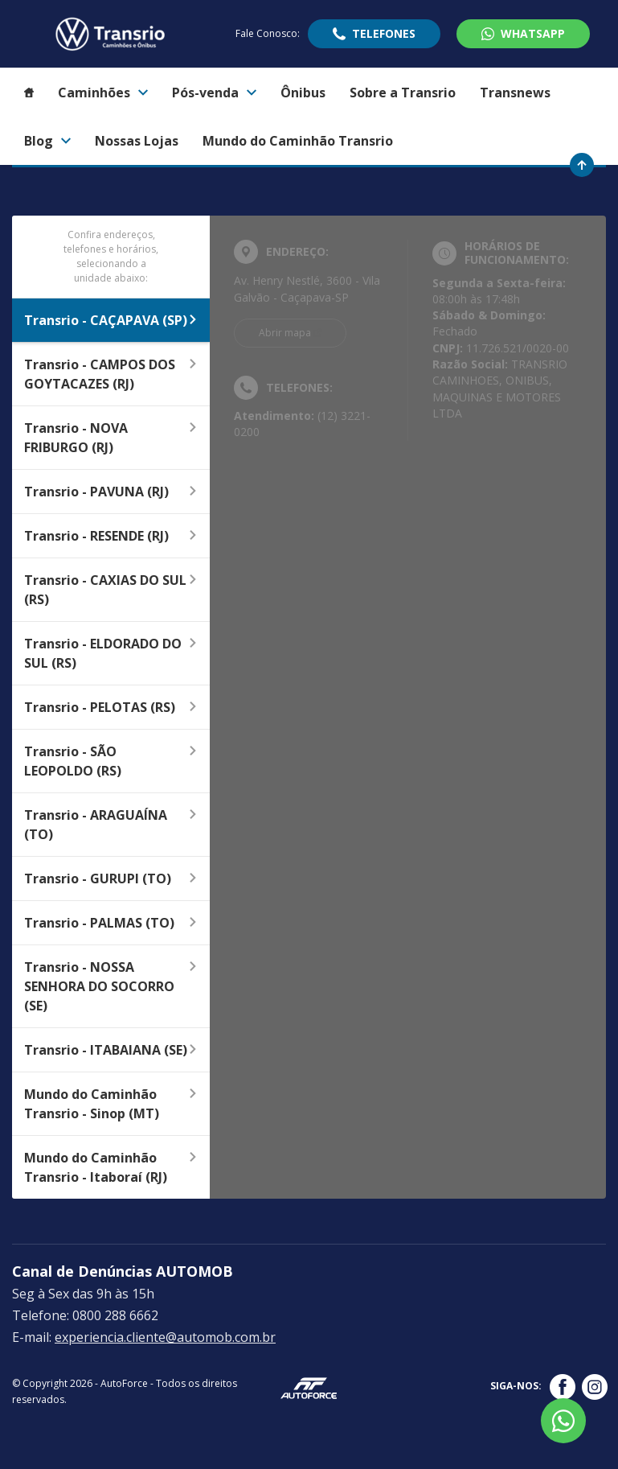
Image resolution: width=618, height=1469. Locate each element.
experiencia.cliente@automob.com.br (165, 1337)
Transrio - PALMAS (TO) (111, 923)
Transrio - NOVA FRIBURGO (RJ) (111, 437)
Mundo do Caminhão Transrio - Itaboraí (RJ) (111, 1167)
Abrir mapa (285, 332)
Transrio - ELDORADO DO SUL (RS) (111, 653)
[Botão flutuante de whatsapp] (563, 1420)
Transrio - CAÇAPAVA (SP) (111, 320)
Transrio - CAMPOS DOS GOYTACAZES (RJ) (111, 374)
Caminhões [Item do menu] (103, 92)
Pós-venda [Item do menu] (214, 92)
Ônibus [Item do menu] (302, 92)
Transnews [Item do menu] (515, 92)
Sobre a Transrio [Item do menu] (403, 92)
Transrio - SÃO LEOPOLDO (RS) (111, 761)
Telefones (383, 33)
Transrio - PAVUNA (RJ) (111, 491)
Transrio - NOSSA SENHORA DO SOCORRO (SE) (111, 986)
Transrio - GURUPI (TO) (111, 878)
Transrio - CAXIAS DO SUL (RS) (111, 589)
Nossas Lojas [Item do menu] (136, 141)
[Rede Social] (562, 1387)
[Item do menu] (29, 92)
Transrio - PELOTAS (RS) (111, 707)
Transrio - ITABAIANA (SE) (111, 1050)
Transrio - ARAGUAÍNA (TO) (111, 824)
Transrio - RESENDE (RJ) (111, 536)
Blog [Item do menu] (47, 141)
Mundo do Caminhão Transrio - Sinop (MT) (111, 1103)
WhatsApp (533, 33)
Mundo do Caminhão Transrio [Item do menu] (298, 141)
